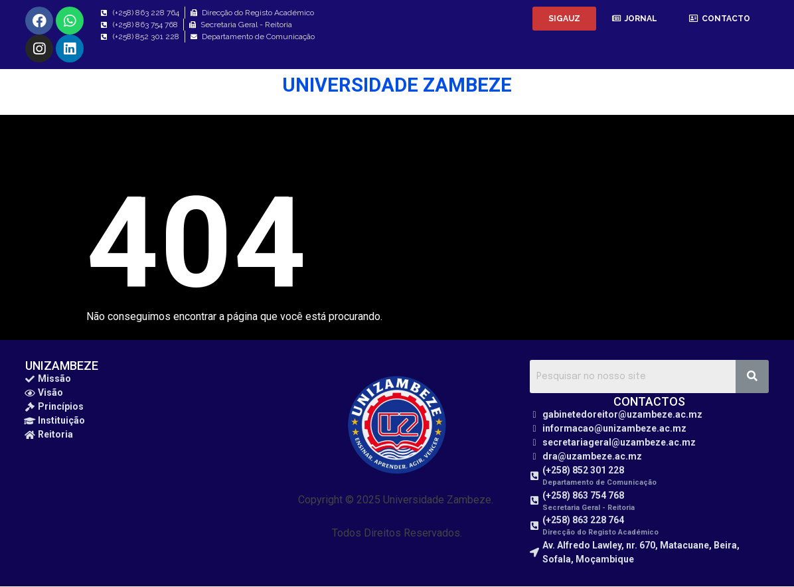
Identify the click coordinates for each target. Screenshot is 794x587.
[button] (564, 19)
